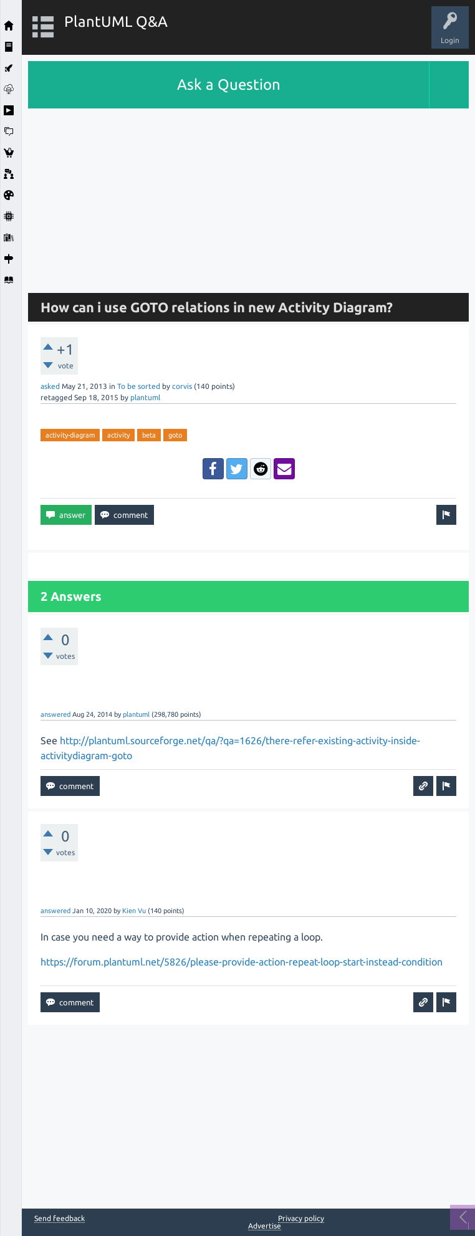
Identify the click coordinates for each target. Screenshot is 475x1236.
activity (118, 435)
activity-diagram (70, 435)
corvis (182, 386)
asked (50, 386)
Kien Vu (134, 910)
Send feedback (59, 1218)
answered (55, 714)
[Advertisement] (248, 195)
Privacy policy (301, 1218)
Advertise (264, 1226)
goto (175, 435)
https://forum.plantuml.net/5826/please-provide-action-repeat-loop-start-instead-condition (242, 961)
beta (149, 435)
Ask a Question (229, 84)
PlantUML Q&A (116, 21)
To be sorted (138, 386)
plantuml (145, 397)
